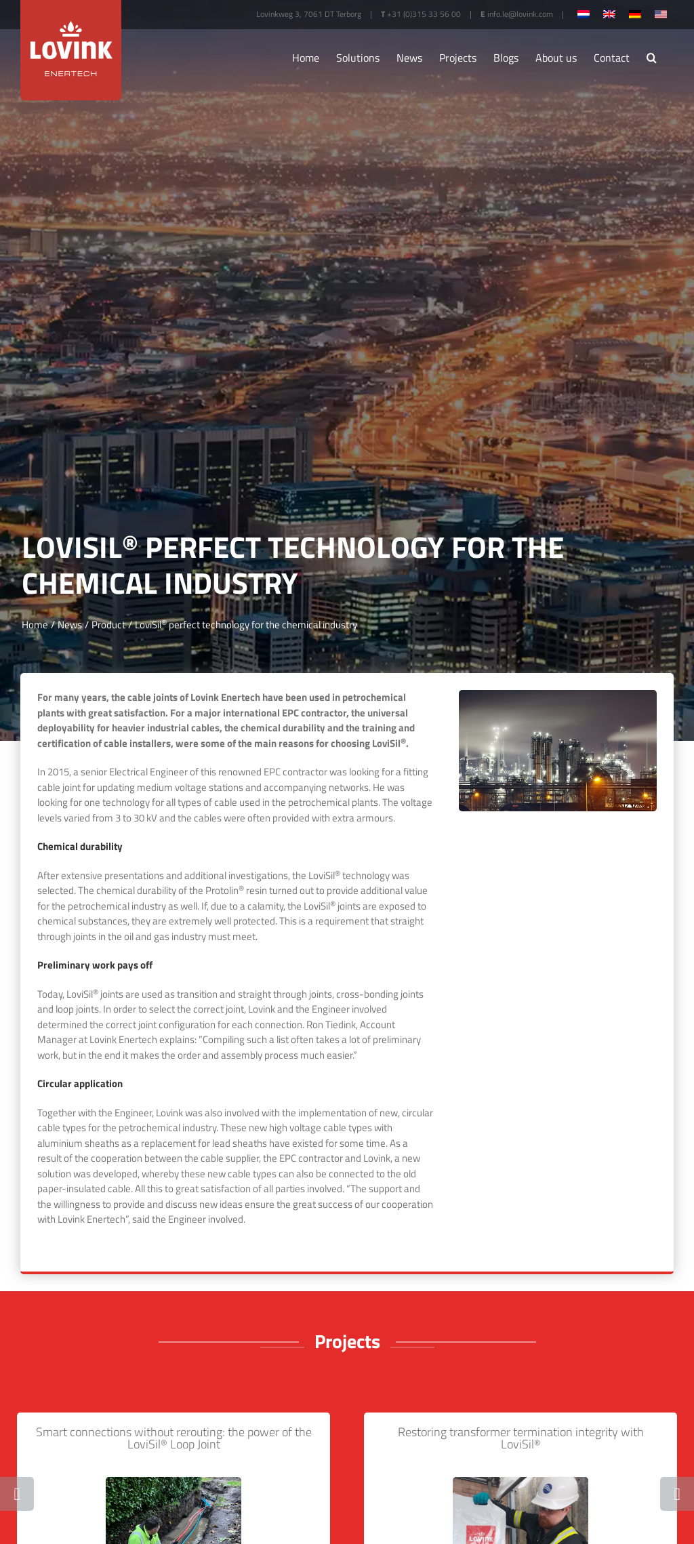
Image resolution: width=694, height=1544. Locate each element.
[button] (652, 57)
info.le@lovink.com (520, 13)
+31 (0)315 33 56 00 (424, 13)
